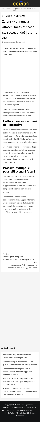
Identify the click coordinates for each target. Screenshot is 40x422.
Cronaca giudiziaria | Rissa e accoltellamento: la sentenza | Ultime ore (20, 256)
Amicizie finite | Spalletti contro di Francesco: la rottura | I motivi (17, 356)
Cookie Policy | (10, 413)
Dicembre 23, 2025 (9, 42)
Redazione (20, 416)
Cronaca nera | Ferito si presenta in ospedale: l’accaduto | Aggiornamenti (20, 265)
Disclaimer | (31, 413)
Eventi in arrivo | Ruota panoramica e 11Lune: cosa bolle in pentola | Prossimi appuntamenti (19, 381)
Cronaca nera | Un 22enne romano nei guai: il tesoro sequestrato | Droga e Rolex (20, 363)
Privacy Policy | (21, 413)
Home (3, 8)
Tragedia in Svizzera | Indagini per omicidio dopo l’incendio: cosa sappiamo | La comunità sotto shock (20, 391)
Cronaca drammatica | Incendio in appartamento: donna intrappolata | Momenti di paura (18, 372)
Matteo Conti (21, 42)
